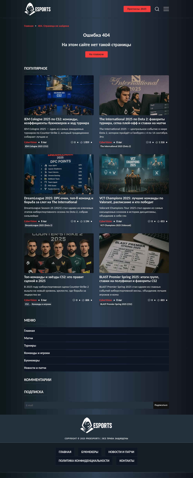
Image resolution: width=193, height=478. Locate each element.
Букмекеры (32, 360)
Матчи (28, 338)
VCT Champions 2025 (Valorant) (115, 225)
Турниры (30, 345)
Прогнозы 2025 (137, 8)
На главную (96, 54)
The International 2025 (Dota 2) (115, 146)
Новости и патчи (35, 368)
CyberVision (30, 142)
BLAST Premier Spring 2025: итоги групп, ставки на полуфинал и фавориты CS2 (129, 279)
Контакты (126, 461)
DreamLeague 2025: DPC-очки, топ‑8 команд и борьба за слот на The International (58, 200)
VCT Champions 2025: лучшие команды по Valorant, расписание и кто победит (131, 200)
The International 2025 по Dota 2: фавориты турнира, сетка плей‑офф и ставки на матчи (132, 121)
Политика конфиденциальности (84, 461)
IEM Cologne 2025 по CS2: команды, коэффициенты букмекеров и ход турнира (56, 121)
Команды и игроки (41, 304)
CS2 (27, 304)
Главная (29, 330)
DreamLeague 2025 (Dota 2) (38, 225)
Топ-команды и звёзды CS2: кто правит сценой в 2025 (54, 279)
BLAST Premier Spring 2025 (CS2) (116, 304)
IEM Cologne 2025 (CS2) (36, 146)
